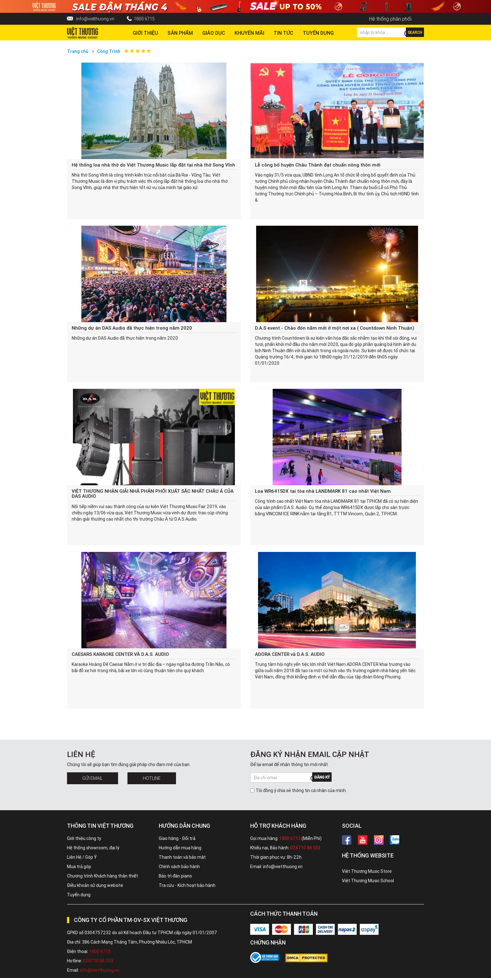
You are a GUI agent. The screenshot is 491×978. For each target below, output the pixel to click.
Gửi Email (92, 778)
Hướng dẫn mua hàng (180, 848)
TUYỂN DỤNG (318, 33)
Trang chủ (77, 51)
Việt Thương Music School (368, 880)
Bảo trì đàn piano (175, 876)
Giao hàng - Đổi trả (177, 838)
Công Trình (108, 51)
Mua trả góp (79, 866)
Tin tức (283, 33)
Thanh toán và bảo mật (182, 857)
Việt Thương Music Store (367, 871)
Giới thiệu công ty (84, 838)
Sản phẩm (180, 33)
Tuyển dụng (78, 895)
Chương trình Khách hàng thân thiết (102, 876)
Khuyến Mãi (249, 33)
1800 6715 (144, 19)
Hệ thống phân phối (390, 19)
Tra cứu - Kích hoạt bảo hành (187, 885)
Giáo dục (213, 33)
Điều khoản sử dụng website (95, 885)
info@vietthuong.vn (95, 19)
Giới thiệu (145, 33)
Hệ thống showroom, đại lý (93, 848)
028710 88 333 (305, 848)
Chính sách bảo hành (179, 866)
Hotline (152, 778)
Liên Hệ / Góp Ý (82, 857)
